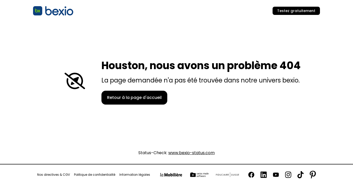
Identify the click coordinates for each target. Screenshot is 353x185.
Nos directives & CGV (53, 175)
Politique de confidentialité (94, 175)
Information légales (134, 175)
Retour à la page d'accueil (134, 97)
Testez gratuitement (296, 10)
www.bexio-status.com (191, 153)
